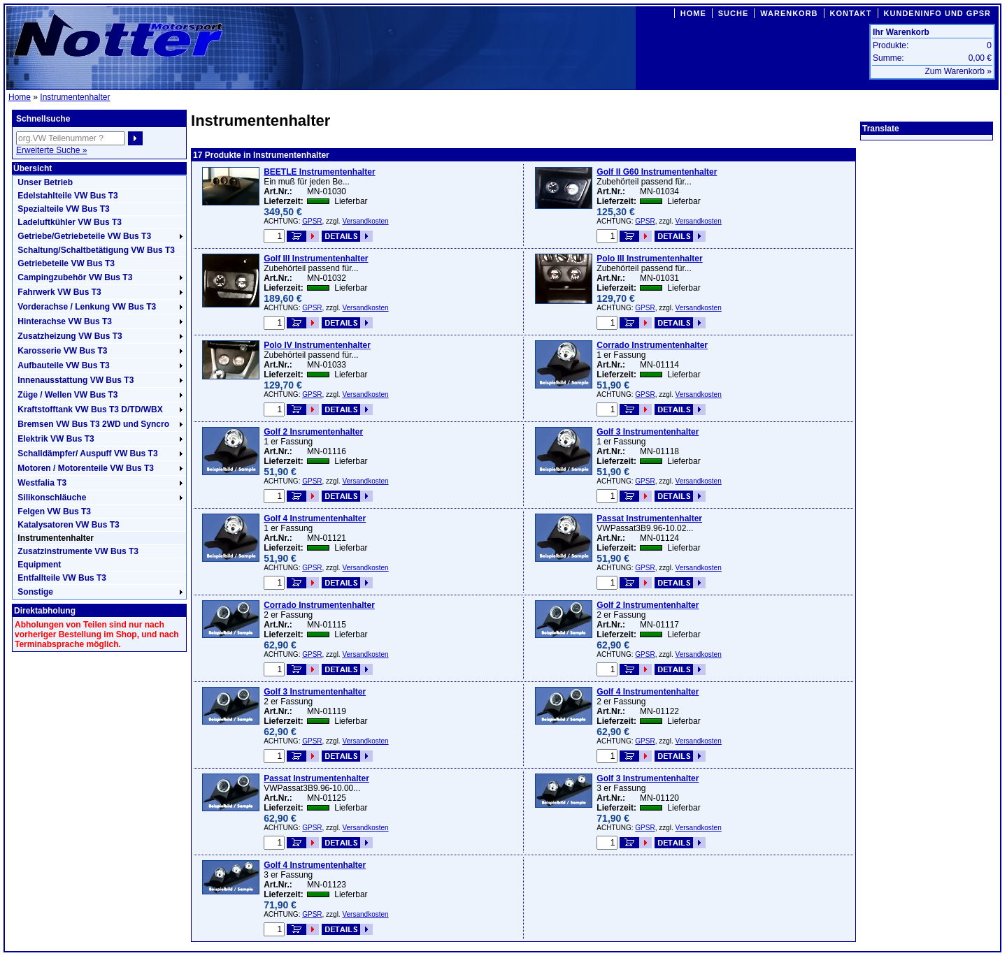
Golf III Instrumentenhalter (316, 258)
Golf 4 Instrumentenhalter (315, 518)
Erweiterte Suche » (51, 150)
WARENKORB (788, 13)
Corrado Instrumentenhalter (652, 345)
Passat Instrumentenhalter (649, 518)
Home (19, 97)
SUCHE (733, 13)
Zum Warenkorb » (958, 71)
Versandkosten (365, 221)
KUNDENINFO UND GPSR (937, 13)
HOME (693, 13)
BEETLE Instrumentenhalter (319, 172)
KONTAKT (851, 13)
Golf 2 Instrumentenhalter (648, 605)
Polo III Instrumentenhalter (649, 258)
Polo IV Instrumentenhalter (317, 345)
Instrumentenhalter (75, 97)
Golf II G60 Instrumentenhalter (657, 172)
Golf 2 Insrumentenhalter (313, 432)
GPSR (312, 221)
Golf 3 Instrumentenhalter (648, 432)
